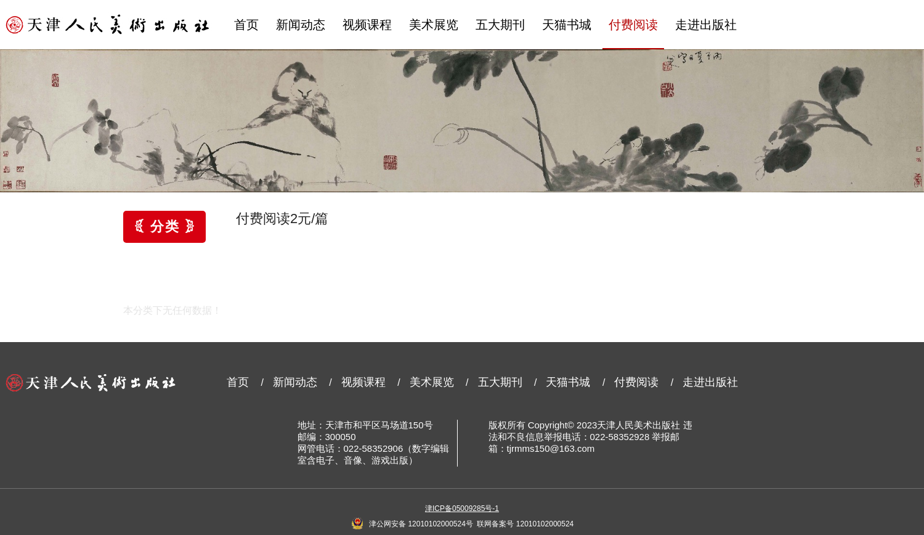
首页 (246, 24)
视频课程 (367, 24)
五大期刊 (500, 24)
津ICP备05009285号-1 (462, 508)
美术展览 (433, 24)
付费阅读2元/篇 (282, 218)
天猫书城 (566, 24)
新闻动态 (300, 24)
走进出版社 (706, 24)
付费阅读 (633, 24)
